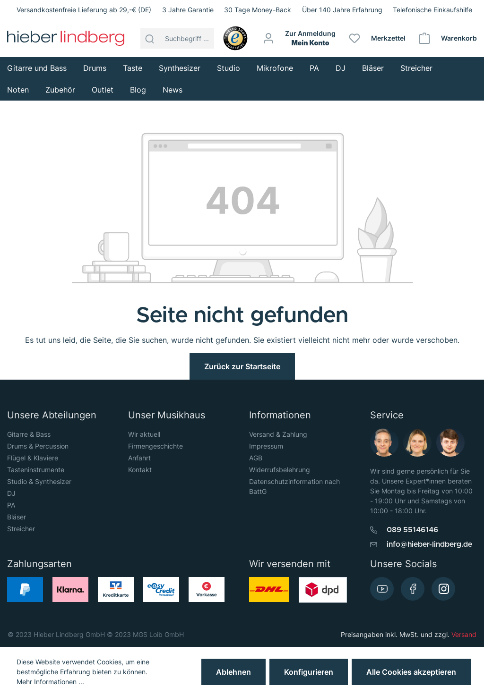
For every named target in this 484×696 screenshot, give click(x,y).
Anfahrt (139, 458)
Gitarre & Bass (29, 434)
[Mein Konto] (300, 38)
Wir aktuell (144, 434)
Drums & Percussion (38, 446)
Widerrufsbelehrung (279, 470)
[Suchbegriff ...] (187, 38)
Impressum (266, 446)
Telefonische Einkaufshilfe (432, 10)
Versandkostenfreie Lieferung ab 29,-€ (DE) (84, 10)
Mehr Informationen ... (50, 682)
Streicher (21, 529)
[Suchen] (149, 38)
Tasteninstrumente (35, 470)
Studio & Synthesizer (39, 481)
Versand (463, 634)
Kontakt (140, 470)
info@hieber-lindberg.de (429, 544)
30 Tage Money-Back (257, 10)
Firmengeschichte (155, 446)
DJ (11, 493)
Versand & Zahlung (278, 434)
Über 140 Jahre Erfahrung (342, 10)
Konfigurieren (308, 672)
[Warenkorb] (448, 38)
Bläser (16, 517)
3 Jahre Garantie (188, 10)
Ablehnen (233, 672)
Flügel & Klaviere (32, 458)
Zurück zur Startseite (242, 366)
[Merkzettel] (378, 38)
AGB (255, 458)
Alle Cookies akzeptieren (411, 672)
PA (11, 505)
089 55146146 (412, 530)
